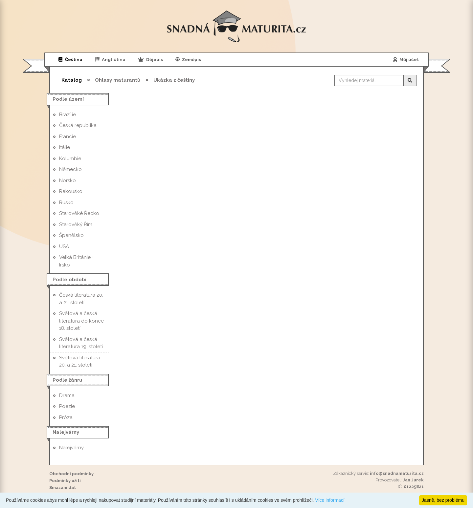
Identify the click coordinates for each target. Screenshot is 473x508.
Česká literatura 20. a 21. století (81, 299)
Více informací (329, 500)
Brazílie (67, 114)
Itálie (64, 147)
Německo (70, 169)
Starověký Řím (75, 224)
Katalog (71, 80)
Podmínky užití (65, 480)
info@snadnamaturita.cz (397, 473)
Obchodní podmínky (71, 473)
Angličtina (110, 59)
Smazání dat (62, 487)
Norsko (67, 180)
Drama (67, 395)
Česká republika (78, 125)
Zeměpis (188, 59)
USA (64, 246)
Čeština (70, 59)
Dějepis (150, 59)
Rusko (66, 202)
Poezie (67, 406)
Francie (67, 136)
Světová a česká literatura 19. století (81, 343)
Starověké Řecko (79, 213)
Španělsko (71, 235)
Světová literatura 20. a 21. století (79, 361)
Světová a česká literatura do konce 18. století (81, 320)
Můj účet (406, 59)
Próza (66, 417)
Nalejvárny (71, 448)
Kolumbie (70, 158)
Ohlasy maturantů (117, 80)
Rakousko (70, 191)
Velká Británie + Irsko (76, 261)
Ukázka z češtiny (174, 80)
